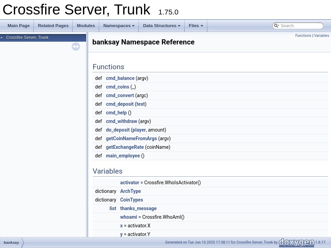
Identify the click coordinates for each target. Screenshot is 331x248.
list (113, 208)
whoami (128, 217)
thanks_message (138, 208)
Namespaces (119, 25)
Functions (303, 35)
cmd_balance (120, 78)
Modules (86, 25)
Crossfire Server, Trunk (27, 37)
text (140, 104)
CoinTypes (131, 200)
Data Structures (161, 25)
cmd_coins (117, 87)
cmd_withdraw (121, 121)
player (139, 130)
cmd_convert (120, 95)
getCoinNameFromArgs (131, 138)
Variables (321, 35)
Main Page (19, 25)
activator (129, 182)
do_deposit (118, 130)
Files (196, 25)
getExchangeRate (125, 147)
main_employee (123, 155)
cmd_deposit (120, 104)
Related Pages (53, 25)
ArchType (130, 191)
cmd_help (116, 112)
